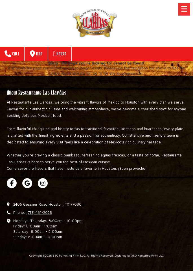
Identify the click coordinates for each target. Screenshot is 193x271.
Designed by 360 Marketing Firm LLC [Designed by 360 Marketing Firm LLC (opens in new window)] (139, 255)
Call (12, 53)
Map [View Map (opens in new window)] (36, 53)
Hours (60, 53)
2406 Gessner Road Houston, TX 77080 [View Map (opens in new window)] (47, 204)
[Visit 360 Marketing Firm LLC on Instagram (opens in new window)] (43, 183)
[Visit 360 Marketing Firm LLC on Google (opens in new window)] (27, 183)
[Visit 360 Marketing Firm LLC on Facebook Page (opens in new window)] (12, 183)
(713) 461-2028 (39, 212)
